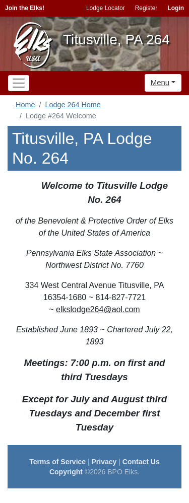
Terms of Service (57, 462)
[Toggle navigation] (18, 83)
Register (146, 8)
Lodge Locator (105, 8)
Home (25, 105)
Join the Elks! (24, 8)
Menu (160, 82)
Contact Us (141, 462)
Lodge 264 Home (72, 105)
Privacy (104, 462)
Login (175, 8)
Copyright (66, 472)
